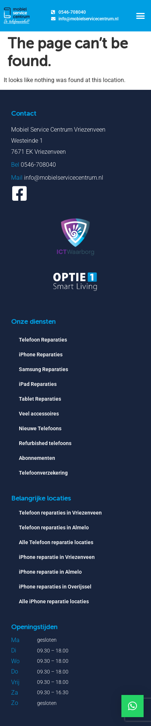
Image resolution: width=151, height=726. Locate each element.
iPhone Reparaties (41, 354)
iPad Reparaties (38, 384)
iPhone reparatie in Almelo (50, 572)
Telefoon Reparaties (43, 340)
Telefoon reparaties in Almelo (54, 527)
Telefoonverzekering (43, 473)
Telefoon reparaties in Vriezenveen (60, 513)
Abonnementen (37, 458)
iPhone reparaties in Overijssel (55, 587)
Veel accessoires (39, 414)
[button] (140, 16)
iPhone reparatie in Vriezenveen (57, 557)
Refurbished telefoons (45, 443)
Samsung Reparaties (43, 369)
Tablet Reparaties (40, 399)
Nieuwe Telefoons (40, 428)
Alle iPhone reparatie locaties (54, 601)
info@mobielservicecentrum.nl (63, 177)
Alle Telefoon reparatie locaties (56, 542)
